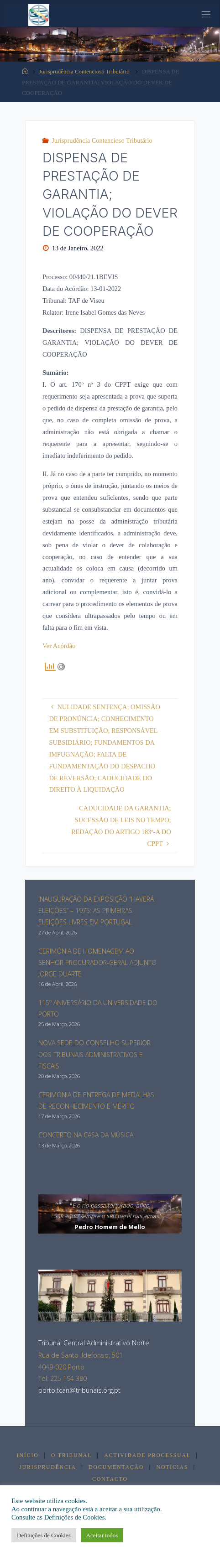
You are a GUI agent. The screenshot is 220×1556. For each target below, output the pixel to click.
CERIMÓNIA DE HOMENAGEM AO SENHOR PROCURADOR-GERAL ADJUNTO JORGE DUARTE (97, 962)
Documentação (116, 1467)
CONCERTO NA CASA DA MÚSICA (85, 1135)
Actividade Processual (147, 1455)
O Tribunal (71, 1455)
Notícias (173, 1467)
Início (28, 1455)
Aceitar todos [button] (102, 1535)
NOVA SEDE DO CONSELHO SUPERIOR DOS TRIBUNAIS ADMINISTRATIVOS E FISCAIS (94, 1054)
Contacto (110, 1479)
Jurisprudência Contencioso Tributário (84, 71)
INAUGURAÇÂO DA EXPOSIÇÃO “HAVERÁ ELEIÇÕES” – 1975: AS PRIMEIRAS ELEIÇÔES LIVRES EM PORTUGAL (96, 910)
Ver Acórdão (58, 645)
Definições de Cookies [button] (44, 1535)
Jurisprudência (47, 1467)
